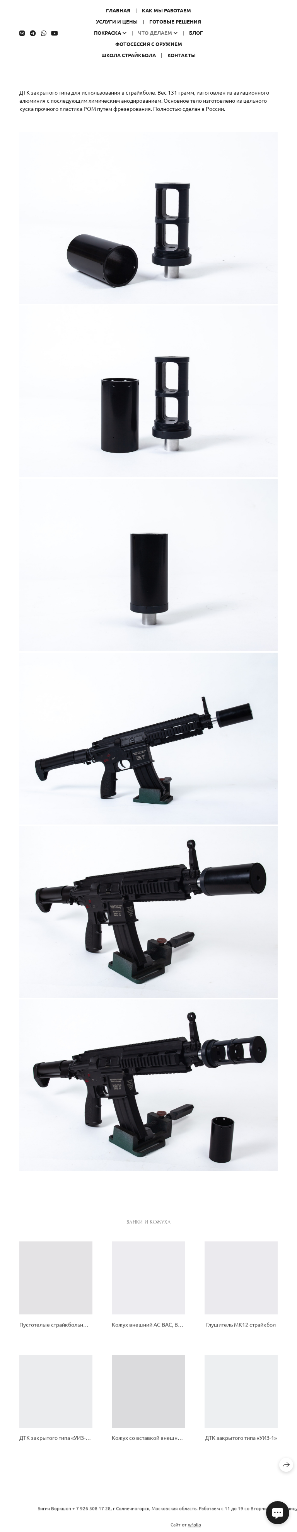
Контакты (181, 55)
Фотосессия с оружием (148, 44)
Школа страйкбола (128, 55)
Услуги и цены (117, 21)
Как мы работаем (166, 10)
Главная (118, 10)
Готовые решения (175, 21)
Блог (196, 32)
